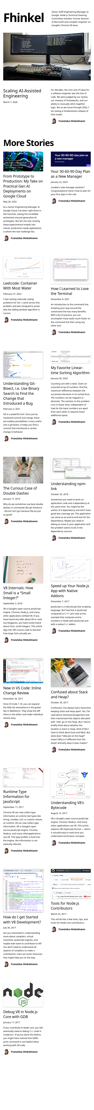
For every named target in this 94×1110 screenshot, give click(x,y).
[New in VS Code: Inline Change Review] (23, 670)
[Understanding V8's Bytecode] (71, 783)
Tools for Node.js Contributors (65, 906)
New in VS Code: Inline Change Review (22, 690)
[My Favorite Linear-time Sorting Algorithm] (71, 356)
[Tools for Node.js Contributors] (71, 883)
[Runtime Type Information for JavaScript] (23, 777)
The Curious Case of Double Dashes (20, 491)
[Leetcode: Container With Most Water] (23, 267)
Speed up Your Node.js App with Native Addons (70, 590)
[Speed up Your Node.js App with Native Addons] (71, 568)
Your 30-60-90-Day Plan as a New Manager (70, 174)
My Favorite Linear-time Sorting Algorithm (70, 370)
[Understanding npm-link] (71, 468)
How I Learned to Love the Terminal (70, 291)
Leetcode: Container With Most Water (20, 286)
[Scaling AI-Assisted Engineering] (47, 56)
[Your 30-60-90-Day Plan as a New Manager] (71, 159)
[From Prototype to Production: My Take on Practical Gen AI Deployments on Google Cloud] (23, 161)
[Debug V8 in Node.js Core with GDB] (23, 994)
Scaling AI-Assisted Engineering (22, 93)
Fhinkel (23, 17)
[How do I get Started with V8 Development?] (23, 890)
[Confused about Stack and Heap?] (71, 672)
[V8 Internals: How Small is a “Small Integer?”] (23, 569)
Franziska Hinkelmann (72, 121)
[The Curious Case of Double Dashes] (23, 470)
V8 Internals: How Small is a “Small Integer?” (18, 592)
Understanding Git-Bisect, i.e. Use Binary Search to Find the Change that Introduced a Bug (21, 393)
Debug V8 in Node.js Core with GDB (20, 1014)
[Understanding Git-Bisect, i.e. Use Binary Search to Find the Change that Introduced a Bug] (23, 364)
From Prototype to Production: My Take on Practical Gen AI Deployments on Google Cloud (23, 186)
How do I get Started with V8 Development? (22, 919)
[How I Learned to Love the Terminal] (71, 270)
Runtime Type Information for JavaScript (16, 796)
